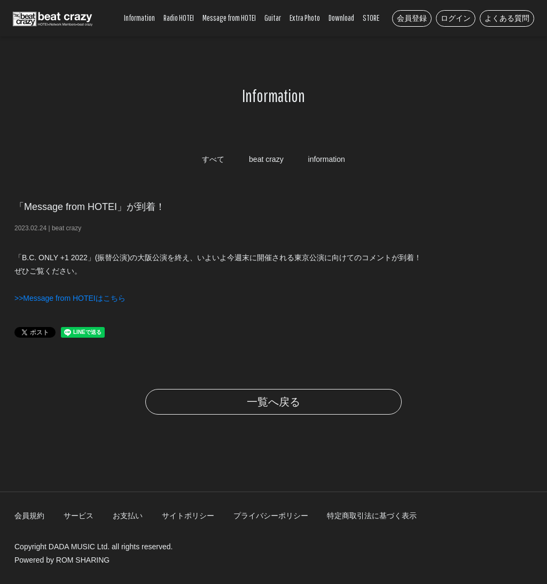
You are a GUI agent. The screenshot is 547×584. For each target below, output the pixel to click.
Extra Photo (305, 17)
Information (139, 17)
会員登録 (412, 18)
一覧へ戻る (273, 402)
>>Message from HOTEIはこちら (70, 298)
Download (341, 17)
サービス (78, 515)
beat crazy (266, 159)
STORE (371, 17)
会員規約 (29, 515)
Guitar (272, 17)
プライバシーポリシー (270, 515)
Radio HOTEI (178, 17)
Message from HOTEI (229, 17)
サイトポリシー (188, 515)
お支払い (128, 515)
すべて (213, 159)
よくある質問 (507, 18)
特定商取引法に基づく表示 (372, 515)
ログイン (456, 18)
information (326, 159)
